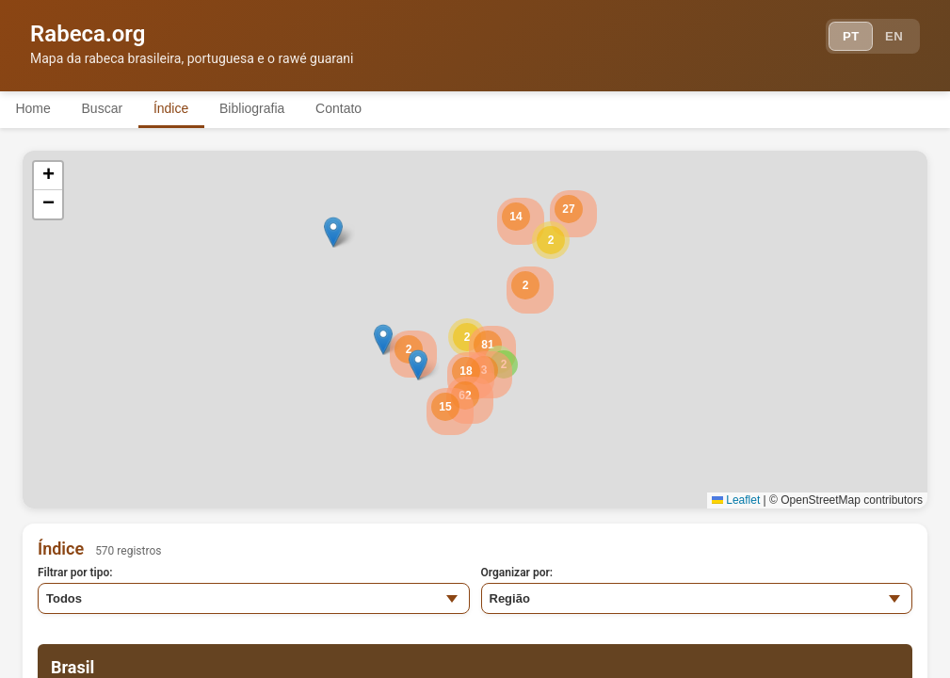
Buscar (112, 108)
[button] (551, 240)
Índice (187, 108)
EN (891, 37)
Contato (369, 108)
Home (36, 108)
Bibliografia (275, 108)
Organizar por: (517, 572)
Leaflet (736, 500)
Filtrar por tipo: (75, 572)
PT (843, 37)
